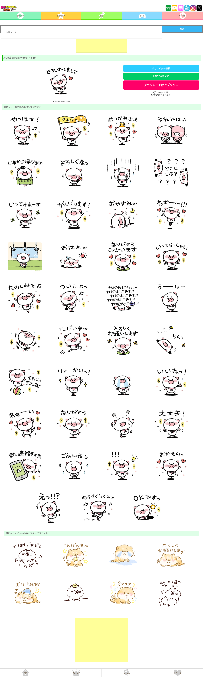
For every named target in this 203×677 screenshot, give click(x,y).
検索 (182, 29)
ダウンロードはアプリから (161, 85)
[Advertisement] (101, 45)
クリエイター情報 (161, 68)
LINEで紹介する (161, 76)
